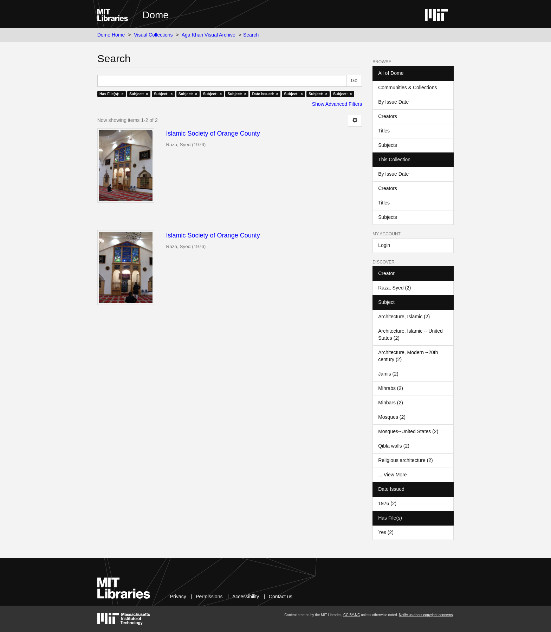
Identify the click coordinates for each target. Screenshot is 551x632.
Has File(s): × (111, 94)
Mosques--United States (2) (408, 431)
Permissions (209, 596)
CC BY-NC (351, 615)
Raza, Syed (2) (394, 288)
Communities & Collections (407, 87)
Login (384, 245)
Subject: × (138, 94)
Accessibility (245, 596)
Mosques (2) (392, 417)
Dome (155, 14)
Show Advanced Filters (337, 104)
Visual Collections (153, 35)
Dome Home (111, 35)
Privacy (178, 596)
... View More (392, 474)
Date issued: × (265, 94)
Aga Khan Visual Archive (208, 35)
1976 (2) (387, 503)
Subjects (387, 145)
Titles (384, 130)
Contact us (280, 596)
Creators (387, 116)
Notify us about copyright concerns (426, 615)
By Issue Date (393, 102)
